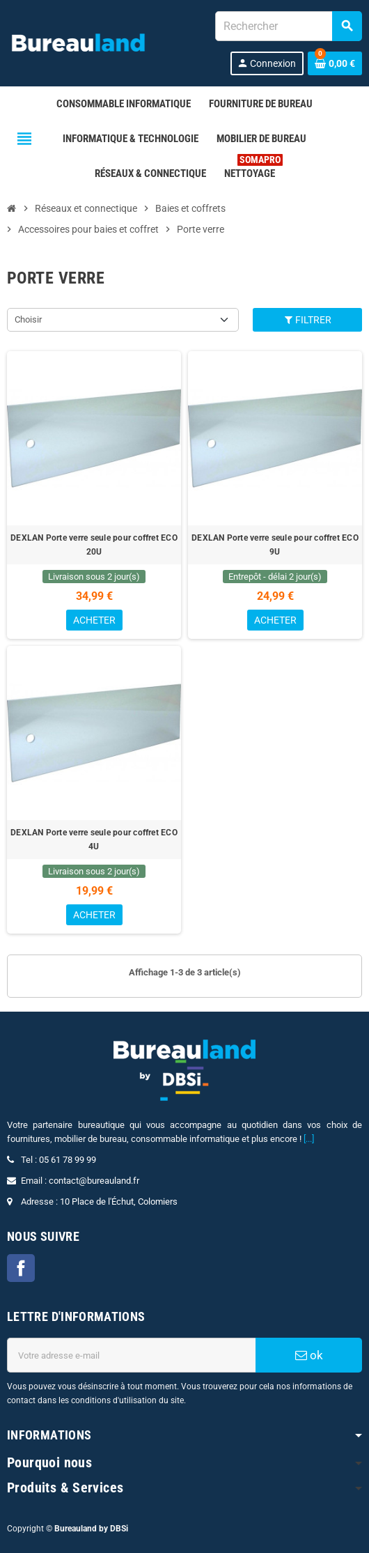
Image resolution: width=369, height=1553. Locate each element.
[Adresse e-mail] (131, 1355)
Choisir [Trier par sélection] (28, 319)
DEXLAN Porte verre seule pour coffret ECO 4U (94, 839)
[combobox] (288, 26)
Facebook (21, 1268)
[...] (309, 1139)
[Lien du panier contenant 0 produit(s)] (335, 63)
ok (309, 1355)
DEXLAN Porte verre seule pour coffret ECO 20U (94, 545)
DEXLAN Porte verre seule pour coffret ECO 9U (275, 545)
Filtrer (307, 319)
